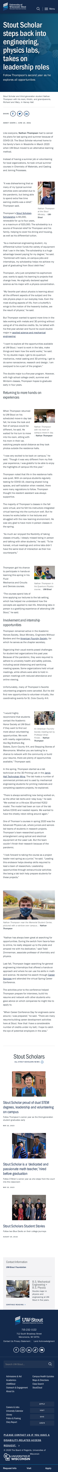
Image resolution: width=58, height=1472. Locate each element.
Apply (42, 1404)
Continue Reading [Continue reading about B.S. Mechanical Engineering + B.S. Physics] (15, 1305)
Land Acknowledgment (44, 1341)
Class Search (38, 1384)
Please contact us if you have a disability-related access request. (27, 1440)
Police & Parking (13, 1418)
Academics (11, 1380)
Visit (42, 1411)
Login (42, 1423)
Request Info (9, 1468)
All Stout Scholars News (27, 1062)
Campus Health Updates (43, 1376)
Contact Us (8, 1341)
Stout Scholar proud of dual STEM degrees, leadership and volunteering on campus (28, 1107)
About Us (10, 1391)
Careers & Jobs (12, 1407)
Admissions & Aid (14, 1376)
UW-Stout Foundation (16, 1267)
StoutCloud (37, 1387)
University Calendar (14, 1411)
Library (9, 1414)
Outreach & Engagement (17, 1387)
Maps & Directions (40, 1380)
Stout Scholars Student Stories (24, 1226)
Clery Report (11, 1422)
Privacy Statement (22, 1341)
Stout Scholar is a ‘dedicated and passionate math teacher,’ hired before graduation (25, 1169)
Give (42, 1417)
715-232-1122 (29, 1329)
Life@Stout (10, 1384)
